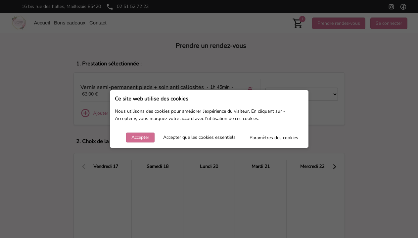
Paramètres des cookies (274, 138)
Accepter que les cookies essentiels (199, 137)
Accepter (140, 137)
